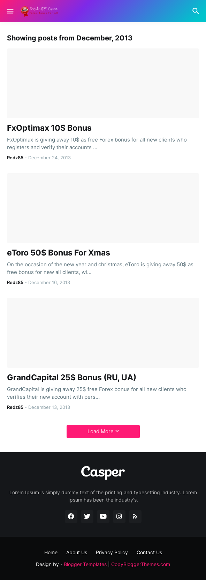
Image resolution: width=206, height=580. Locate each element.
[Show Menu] (9, 11)
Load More (100, 431)
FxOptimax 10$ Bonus (49, 128)
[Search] (197, 11)
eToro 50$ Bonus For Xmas (58, 253)
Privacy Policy (112, 552)
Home (51, 552)
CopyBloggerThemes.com (140, 564)
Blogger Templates (85, 564)
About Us (76, 552)
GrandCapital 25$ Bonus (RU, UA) (71, 377)
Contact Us (149, 552)
